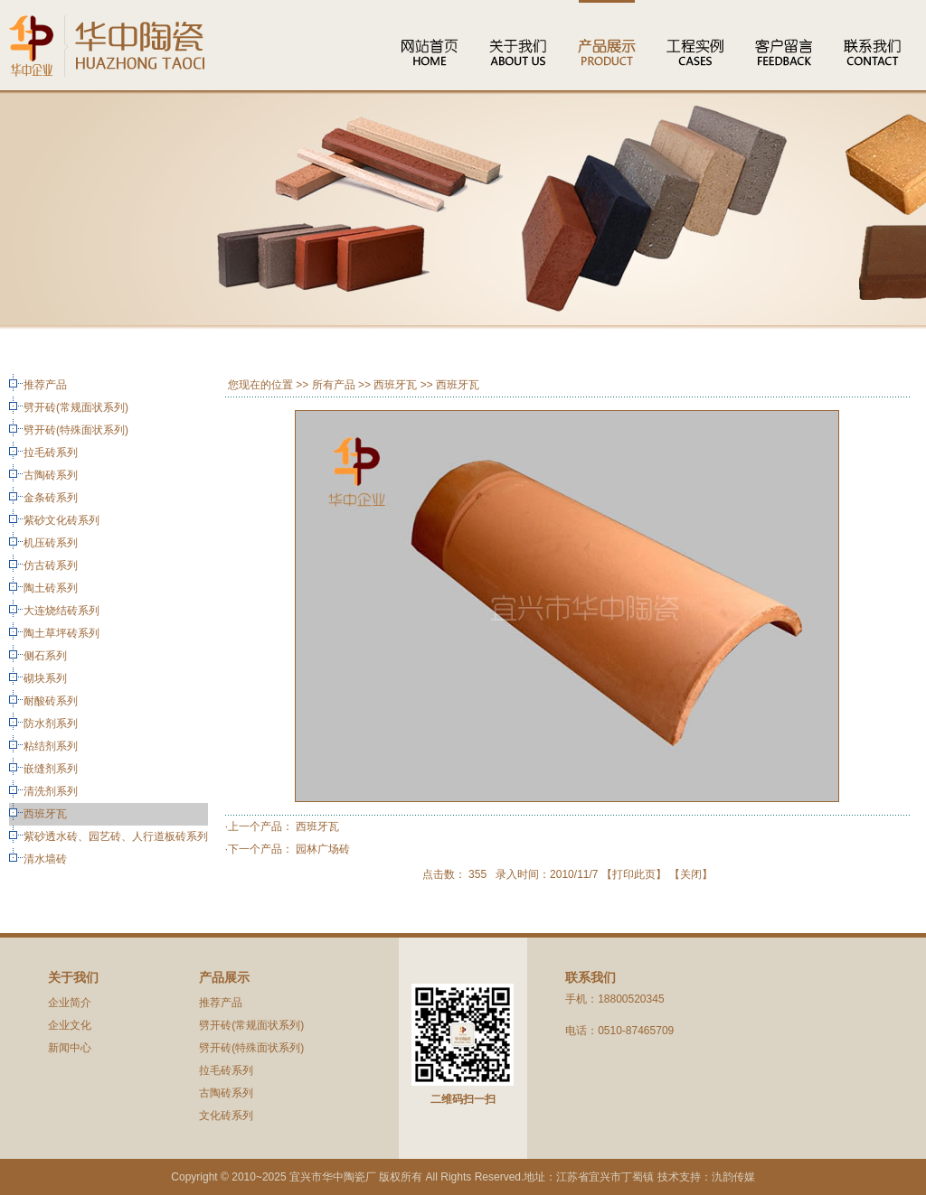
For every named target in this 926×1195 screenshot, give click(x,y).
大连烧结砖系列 (61, 610)
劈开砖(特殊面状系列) (76, 430)
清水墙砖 (45, 859)
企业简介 (69, 1002)
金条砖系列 (51, 497)
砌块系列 (45, 678)
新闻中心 (69, 1047)
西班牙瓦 (45, 814)
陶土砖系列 (51, 588)
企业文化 (69, 1025)
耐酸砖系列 (51, 701)
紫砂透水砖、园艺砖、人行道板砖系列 (116, 836)
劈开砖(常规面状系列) (76, 407)
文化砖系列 (226, 1115)
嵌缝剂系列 (51, 768)
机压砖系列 (51, 543)
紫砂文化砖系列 (61, 520)
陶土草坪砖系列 (61, 633)
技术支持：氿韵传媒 (706, 1177)
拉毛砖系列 (51, 452)
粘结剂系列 (51, 746)
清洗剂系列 (51, 791)
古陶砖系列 (51, 475)
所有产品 (333, 384)
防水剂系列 (51, 723)
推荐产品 (45, 384)
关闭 (691, 874)
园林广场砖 (323, 849)
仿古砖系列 (51, 565)
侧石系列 (45, 655)
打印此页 (634, 874)
